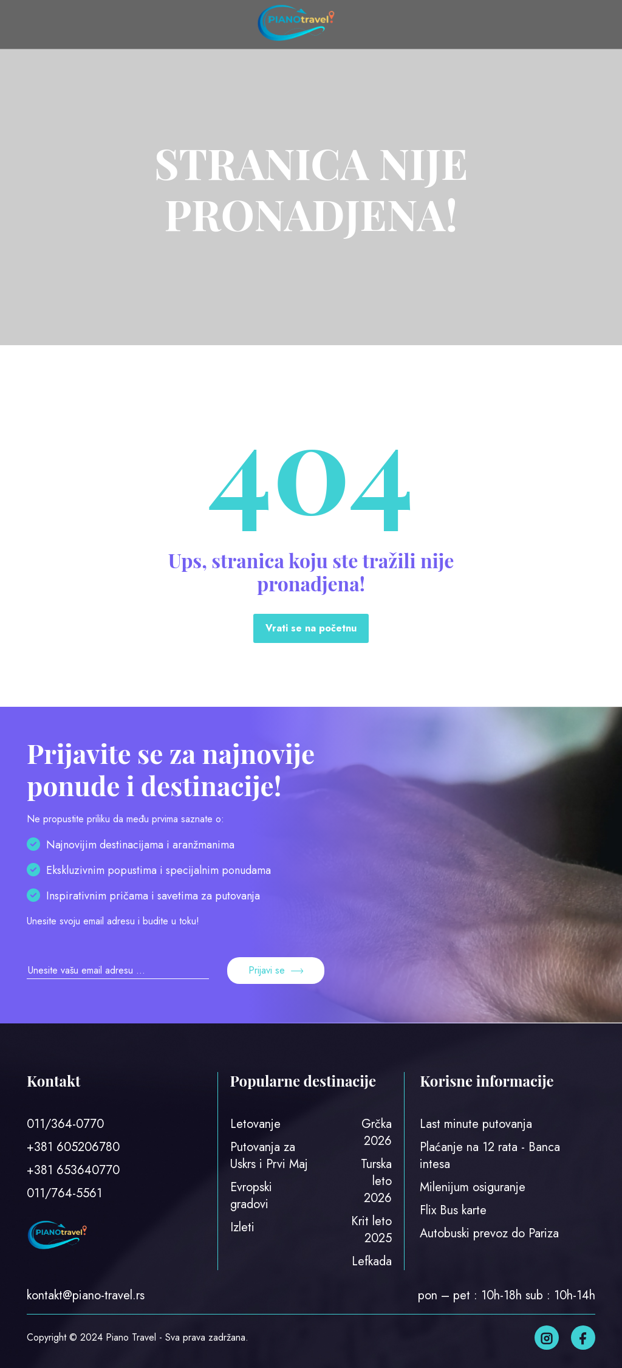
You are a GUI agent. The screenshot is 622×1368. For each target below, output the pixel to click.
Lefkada (372, 1261)
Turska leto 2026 (376, 1181)
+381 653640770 (73, 1170)
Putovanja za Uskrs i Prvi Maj (269, 1155)
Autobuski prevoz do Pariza (489, 1233)
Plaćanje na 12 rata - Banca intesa (490, 1155)
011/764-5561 (64, 1193)
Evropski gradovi (251, 1195)
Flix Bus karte (453, 1210)
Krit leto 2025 (371, 1229)
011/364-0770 (65, 1124)
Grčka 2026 (376, 1132)
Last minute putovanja (476, 1124)
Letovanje (255, 1124)
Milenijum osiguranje (472, 1187)
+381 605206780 (73, 1147)
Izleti (242, 1227)
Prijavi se (275, 970)
